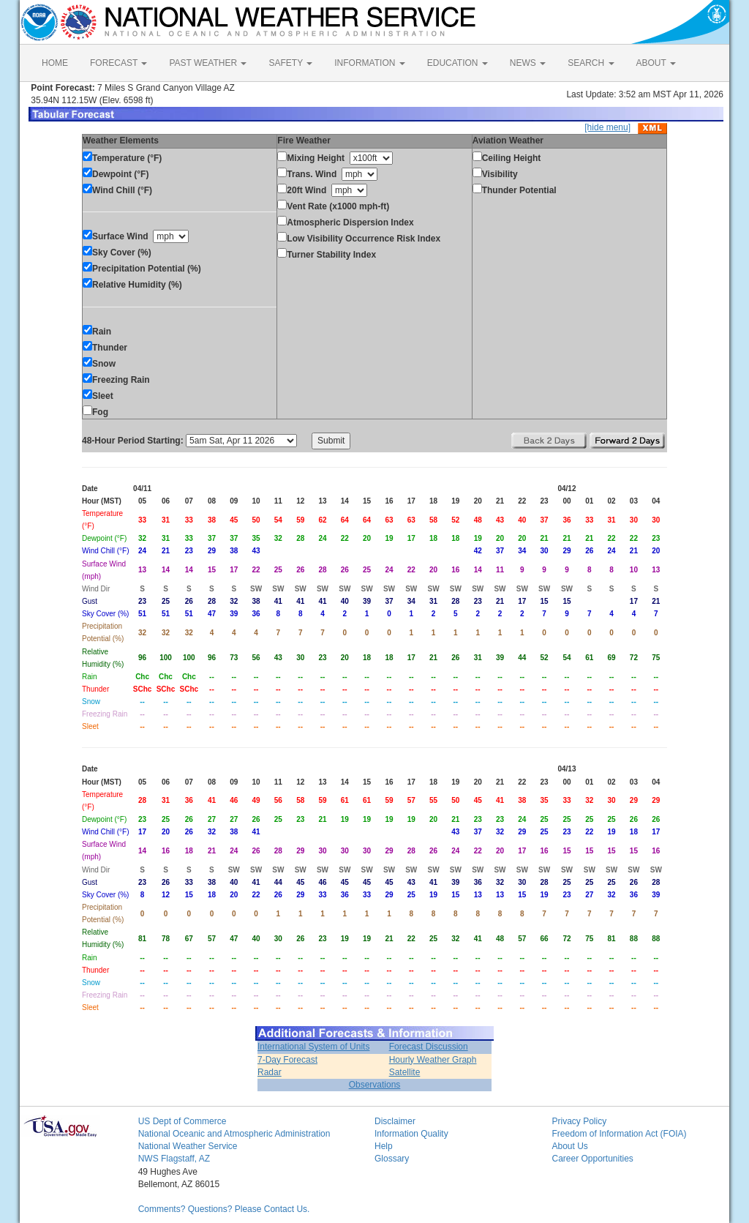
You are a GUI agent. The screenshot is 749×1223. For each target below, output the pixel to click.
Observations (375, 1085)
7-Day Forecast (287, 1060)
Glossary (391, 1158)
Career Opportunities (592, 1158)
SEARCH (591, 63)
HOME (55, 63)
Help (383, 1146)
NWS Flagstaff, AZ (174, 1158)
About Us (569, 1146)
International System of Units (313, 1046)
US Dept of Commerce (182, 1121)
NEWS (528, 63)
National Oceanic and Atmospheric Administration (234, 1134)
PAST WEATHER (207, 63)
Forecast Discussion (428, 1046)
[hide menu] (607, 127)
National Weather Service (188, 1146)
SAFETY (290, 63)
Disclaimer (394, 1121)
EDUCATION (457, 63)
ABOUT (656, 63)
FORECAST (118, 63)
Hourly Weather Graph (433, 1060)
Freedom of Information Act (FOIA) (619, 1134)
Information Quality (411, 1134)
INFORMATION (369, 63)
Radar (269, 1072)
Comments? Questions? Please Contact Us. (224, 1209)
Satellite (405, 1072)
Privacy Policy (579, 1121)
